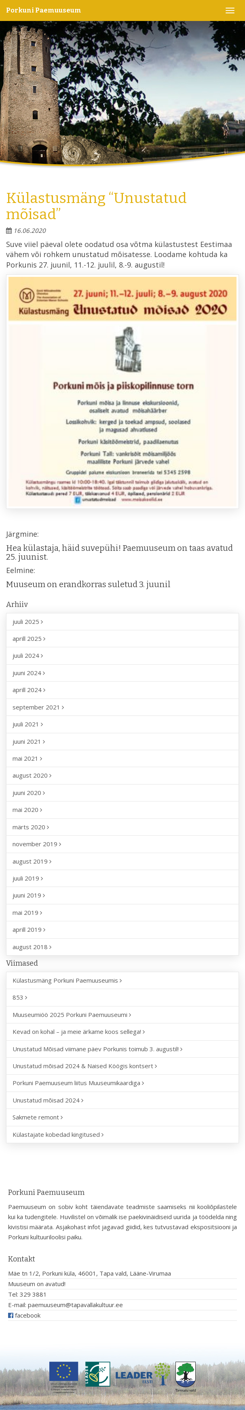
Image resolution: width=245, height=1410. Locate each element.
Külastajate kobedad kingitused (58, 1134)
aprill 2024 (29, 690)
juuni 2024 (29, 673)
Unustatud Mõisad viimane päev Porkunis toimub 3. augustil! (97, 1049)
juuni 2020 (29, 793)
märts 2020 (31, 827)
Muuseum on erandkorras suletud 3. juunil (88, 584)
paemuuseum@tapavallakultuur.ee (75, 1305)
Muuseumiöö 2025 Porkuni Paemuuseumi (72, 1014)
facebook (24, 1315)
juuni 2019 (29, 895)
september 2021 (38, 707)
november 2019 (37, 844)
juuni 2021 (29, 741)
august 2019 (32, 861)
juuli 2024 (28, 655)
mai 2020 (27, 809)
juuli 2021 (28, 724)
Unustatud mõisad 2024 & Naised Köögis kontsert (85, 1066)
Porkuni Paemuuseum (43, 10)
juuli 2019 (28, 878)
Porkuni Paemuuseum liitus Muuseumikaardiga (78, 1083)
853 (20, 997)
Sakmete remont (38, 1117)
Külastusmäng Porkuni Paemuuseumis (67, 980)
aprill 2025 (29, 638)
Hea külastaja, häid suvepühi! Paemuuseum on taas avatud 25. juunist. (119, 552)
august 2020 (32, 775)
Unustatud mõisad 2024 (48, 1100)
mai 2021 (27, 758)
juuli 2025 (28, 621)
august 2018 (32, 947)
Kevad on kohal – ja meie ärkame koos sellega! (79, 1031)
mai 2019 (27, 912)
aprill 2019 (29, 929)
